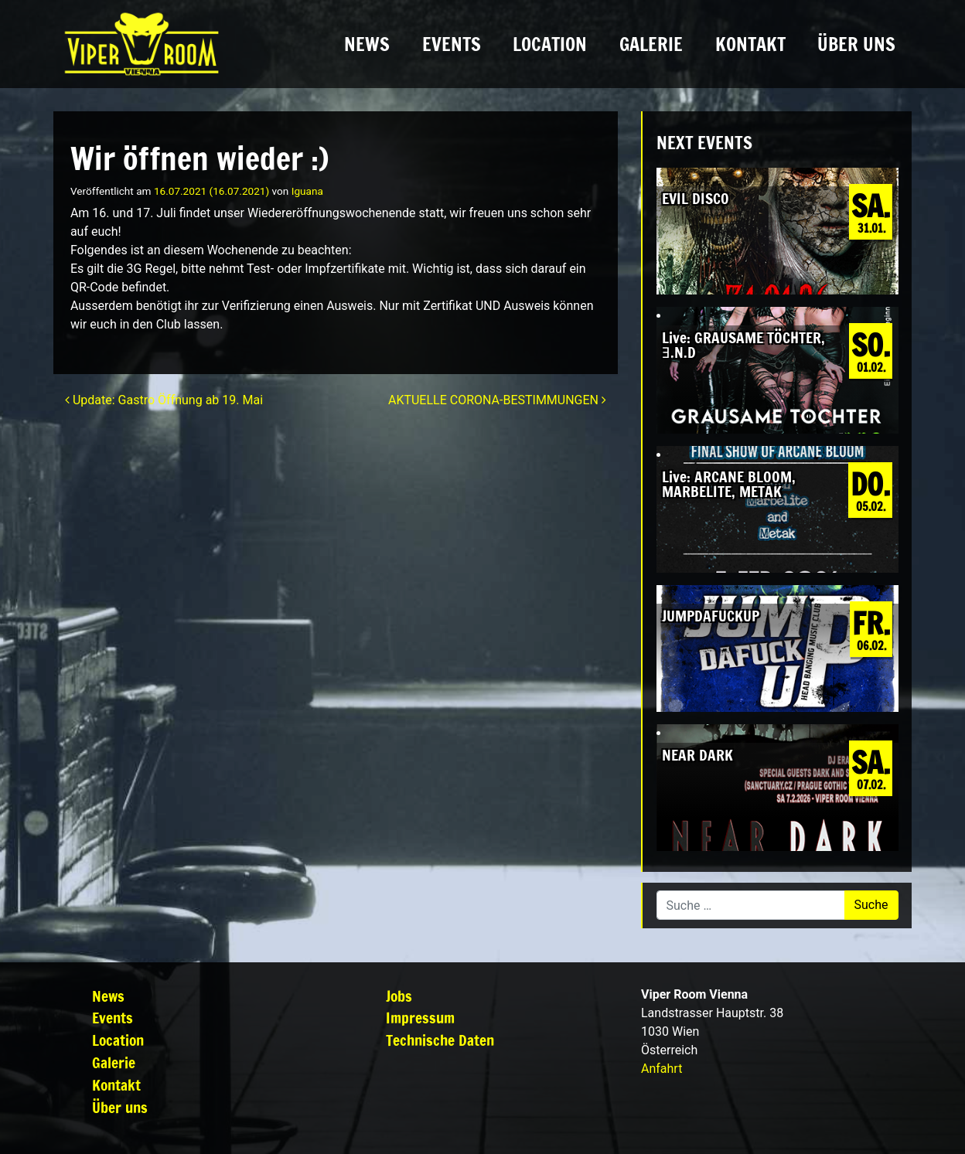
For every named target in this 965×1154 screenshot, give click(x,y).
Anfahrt (661, 1068)
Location (550, 44)
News (367, 44)
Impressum (420, 1017)
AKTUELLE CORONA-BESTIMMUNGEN (497, 400)
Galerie (651, 44)
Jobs (399, 995)
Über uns (856, 44)
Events (451, 44)
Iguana (307, 191)
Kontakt (750, 44)
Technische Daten (440, 1040)
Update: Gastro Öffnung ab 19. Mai (164, 400)
